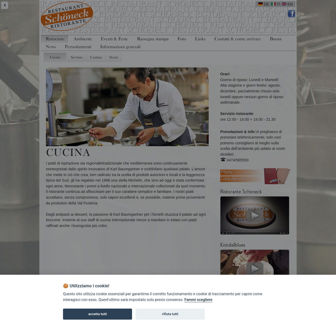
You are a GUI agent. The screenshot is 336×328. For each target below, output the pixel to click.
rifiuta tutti (170, 314)
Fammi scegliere (198, 300)
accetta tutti (97, 314)
